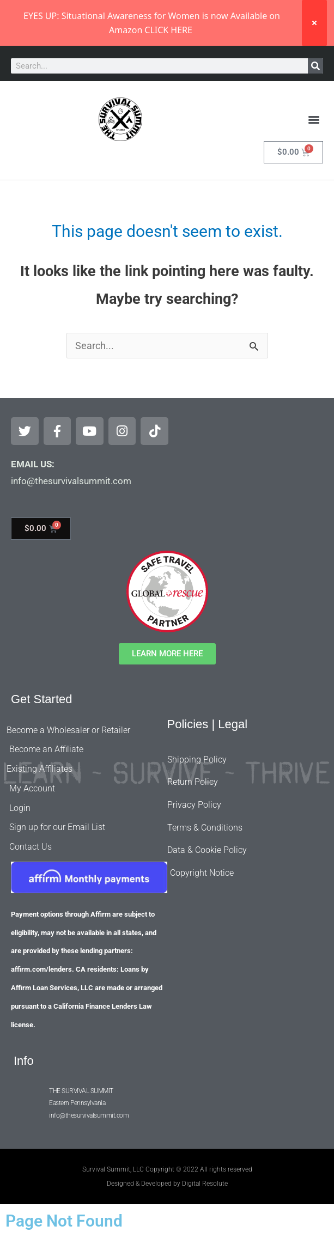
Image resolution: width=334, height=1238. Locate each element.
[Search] (315, 66)
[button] (314, 120)
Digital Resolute (205, 1183)
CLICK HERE (168, 30)
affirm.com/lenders (41, 969)
